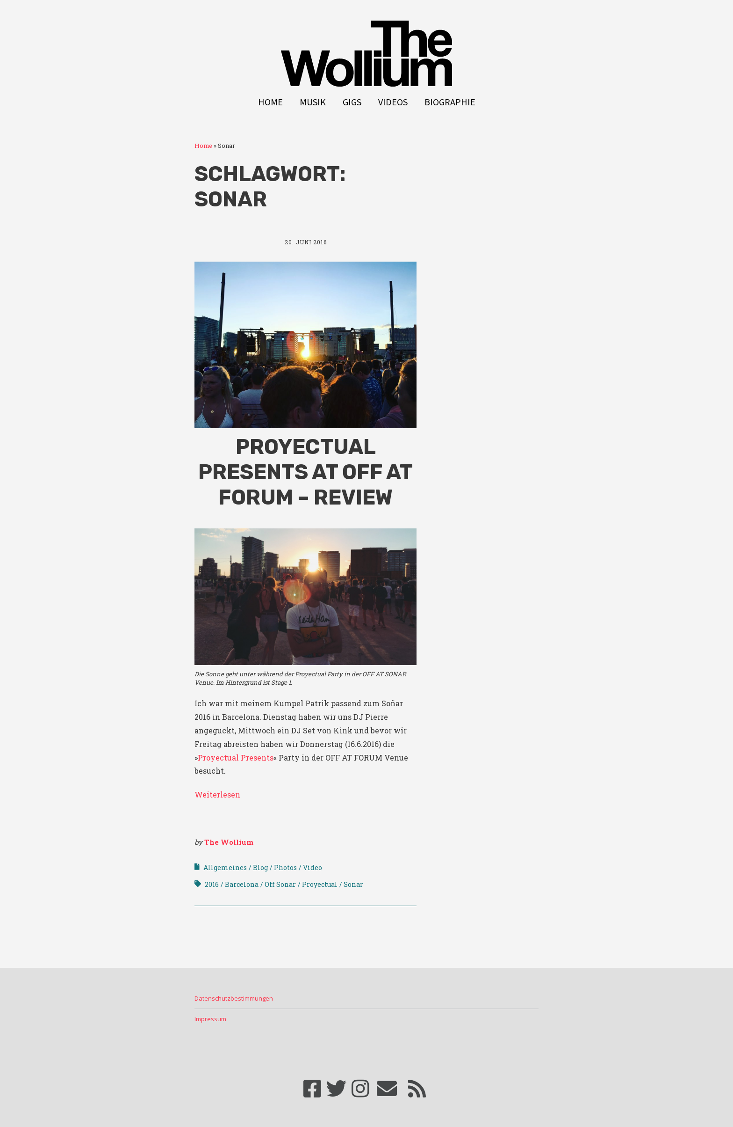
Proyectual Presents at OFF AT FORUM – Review (305, 472)
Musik (313, 102)
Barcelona (242, 884)
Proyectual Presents (235, 757)
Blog (260, 867)
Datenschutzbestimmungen (233, 998)
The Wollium (228, 842)
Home (270, 102)
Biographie (449, 102)
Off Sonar (280, 884)
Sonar (353, 884)
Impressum (210, 1019)
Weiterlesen (217, 794)
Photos (285, 867)
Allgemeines (225, 867)
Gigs (352, 102)
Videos (393, 102)
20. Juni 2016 (306, 242)
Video (312, 867)
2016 (212, 884)
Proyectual (320, 884)
